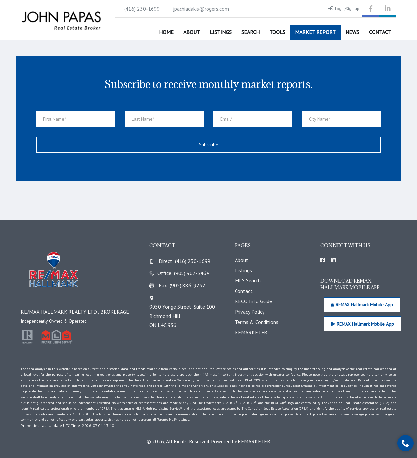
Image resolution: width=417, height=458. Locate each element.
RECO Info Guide (253, 301)
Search (250, 32)
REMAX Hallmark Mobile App (362, 305)
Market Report (315, 32)
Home (166, 32)
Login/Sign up (343, 8)
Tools (277, 32)
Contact (380, 32)
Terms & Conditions (256, 322)
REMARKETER (251, 332)
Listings (221, 32)
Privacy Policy (249, 311)
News (352, 32)
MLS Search (248, 280)
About (191, 32)
